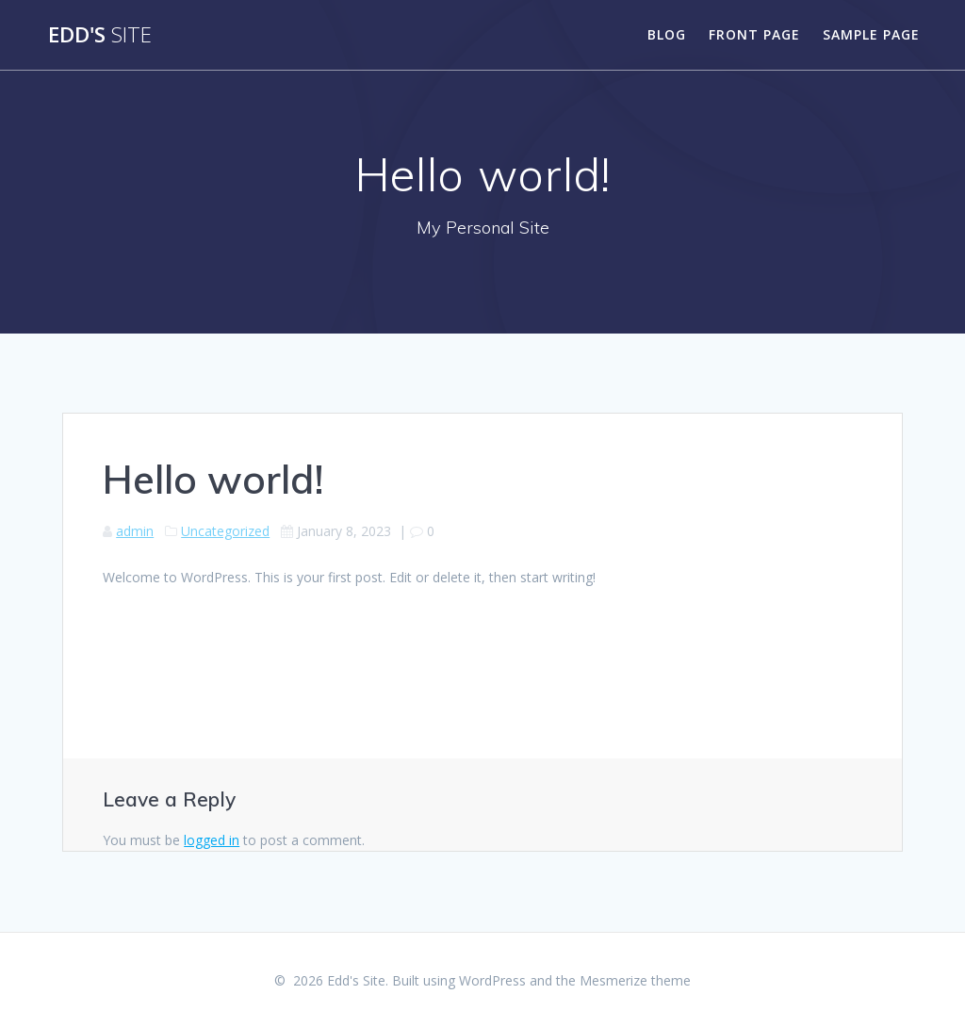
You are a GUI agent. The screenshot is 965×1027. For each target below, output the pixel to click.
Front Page (754, 34)
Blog (666, 34)
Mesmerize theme (635, 980)
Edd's (100, 34)
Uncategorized (225, 531)
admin (135, 531)
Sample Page (871, 34)
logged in (211, 840)
